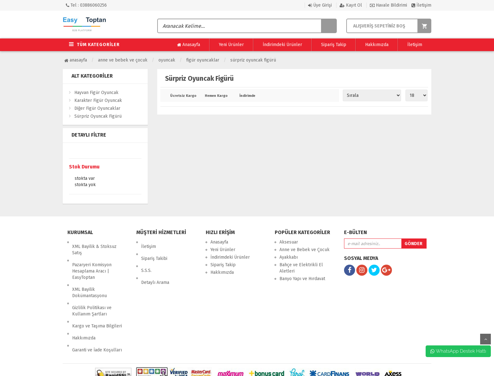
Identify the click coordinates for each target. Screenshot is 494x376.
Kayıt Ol (351, 5)
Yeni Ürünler (231, 44)
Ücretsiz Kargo (183, 96)
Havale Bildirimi (388, 5)
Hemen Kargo (216, 96)
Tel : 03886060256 (86, 5)
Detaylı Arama (155, 264)
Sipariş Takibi (154, 249)
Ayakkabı (288, 257)
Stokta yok (85, 185)
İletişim (421, 5)
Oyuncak (166, 60)
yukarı (485, 339)
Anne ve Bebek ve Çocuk (122, 60)
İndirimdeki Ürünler (282, 44)
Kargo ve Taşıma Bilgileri (97, 304)
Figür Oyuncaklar (202, 60)
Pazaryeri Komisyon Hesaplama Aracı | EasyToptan (92, 262)
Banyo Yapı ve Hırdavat (302, 278)
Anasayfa (188, 45)
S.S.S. (146, 257)
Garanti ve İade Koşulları (97, 319)
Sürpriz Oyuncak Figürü (253, 60)
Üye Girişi (320, 5)
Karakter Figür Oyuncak (98, 100)
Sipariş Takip (333, 44)
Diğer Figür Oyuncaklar (97, 108)
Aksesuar (288, 242)
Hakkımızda (376, 44)
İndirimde (247, 96)
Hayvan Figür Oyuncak (96, 92)
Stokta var (85, 179)
